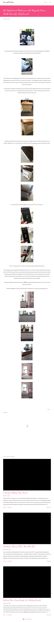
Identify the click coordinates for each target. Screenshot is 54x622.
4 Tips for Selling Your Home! (15, 492)
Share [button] (48, 409)
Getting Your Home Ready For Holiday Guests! (22, 600)
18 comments (9, 614)
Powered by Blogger (27, 619)
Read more (49, 507)
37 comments (9, 507)
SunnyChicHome (8, 2)
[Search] (45, 2)
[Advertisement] (27, 447)
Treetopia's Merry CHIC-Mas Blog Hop (19, 546)
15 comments (9, 561)
